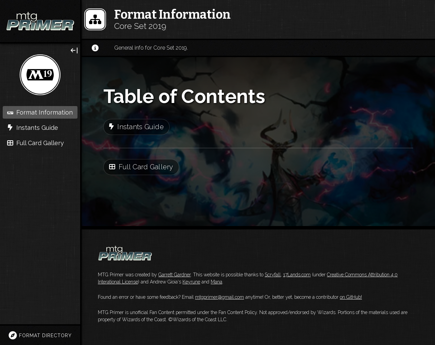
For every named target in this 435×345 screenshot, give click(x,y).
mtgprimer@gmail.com (219, 297)
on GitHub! (351, 297)
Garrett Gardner (174, 274)
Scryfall (273, 274)
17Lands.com (297, 274)
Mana (216, 281)
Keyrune (191, 281)
